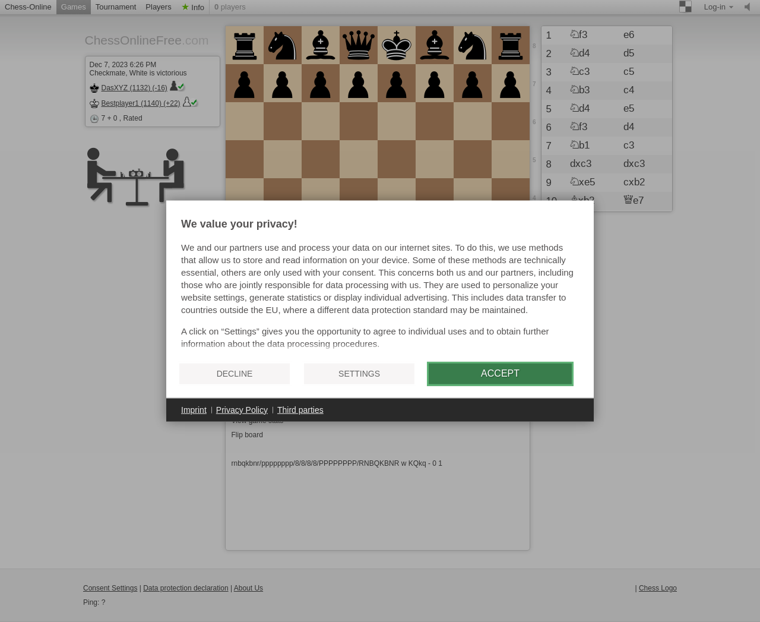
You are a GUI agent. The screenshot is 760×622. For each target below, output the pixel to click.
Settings (359, 373)
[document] (380, 285)
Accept (500, 373)
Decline (235, 373)
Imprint (194, 409)
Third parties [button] (300, 409)
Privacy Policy (242, 409)
